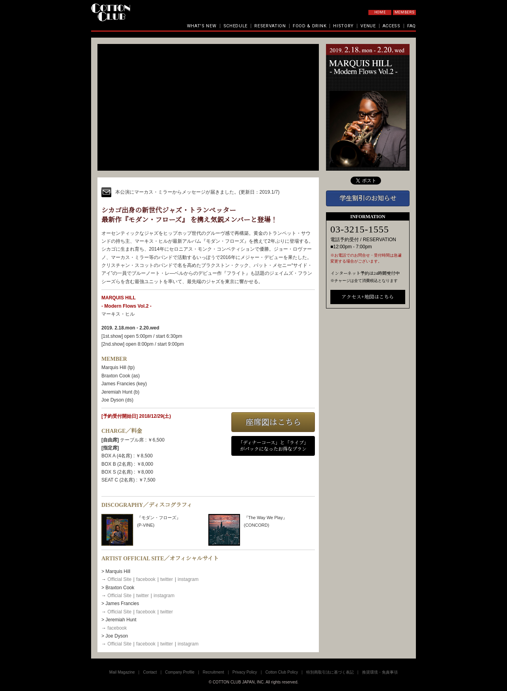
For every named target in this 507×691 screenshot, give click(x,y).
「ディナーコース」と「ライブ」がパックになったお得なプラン (273, 446)
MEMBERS (405, 12)
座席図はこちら (273, 422)
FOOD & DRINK (309, 26)
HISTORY (343, 26)
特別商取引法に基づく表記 (330, 672)
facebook (146, 579)
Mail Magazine (122, 672)
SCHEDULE (235, 26)
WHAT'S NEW (202, 26)
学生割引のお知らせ (367, 198)
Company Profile (179, 672)
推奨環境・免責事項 (380, 672)
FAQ (411, 26)
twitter (166, 579)
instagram (188, 579)
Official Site (119, 579)
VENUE (368, 26)
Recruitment (213, 672)
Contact (149, 672)
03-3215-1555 (359, 229)
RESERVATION (270, 26)
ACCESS (391, 26)
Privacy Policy (245, 672)
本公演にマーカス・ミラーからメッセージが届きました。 (177, 192)
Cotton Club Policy (281, 672)
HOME (380, 12)
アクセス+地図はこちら (367, 297)
